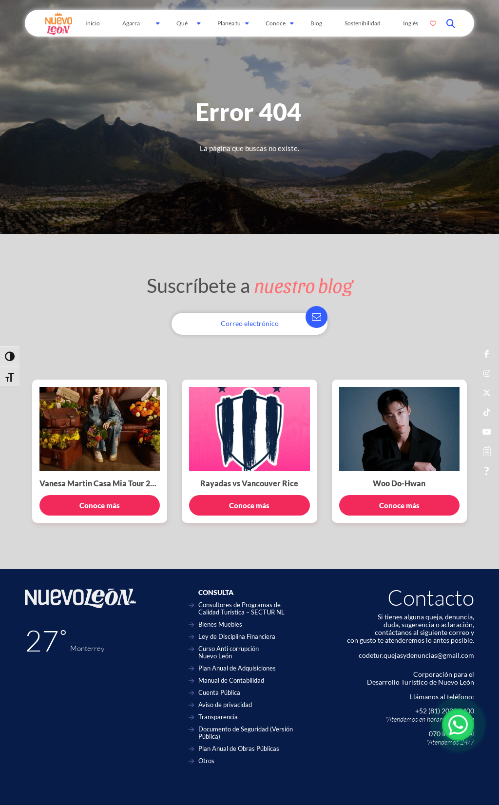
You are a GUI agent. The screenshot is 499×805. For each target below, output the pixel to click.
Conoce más (99, 505)
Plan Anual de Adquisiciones (237, 668)
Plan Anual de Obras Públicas (238, 748)
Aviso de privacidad (225, 705)
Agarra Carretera (134, 28)
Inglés (410, 23)
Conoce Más (276, 28)
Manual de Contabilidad (231, 680)
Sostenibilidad (363, 23)
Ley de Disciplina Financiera (236, 636)
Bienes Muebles (220, 624)
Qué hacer (183, 28)
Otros (206, 761)
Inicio (92, 23)
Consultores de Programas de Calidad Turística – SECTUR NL (241, 608)
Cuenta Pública (219, 692)
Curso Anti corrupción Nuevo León (228, 652)
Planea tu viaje (229, 28)
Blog (316, 23)
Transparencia (218, 717)
